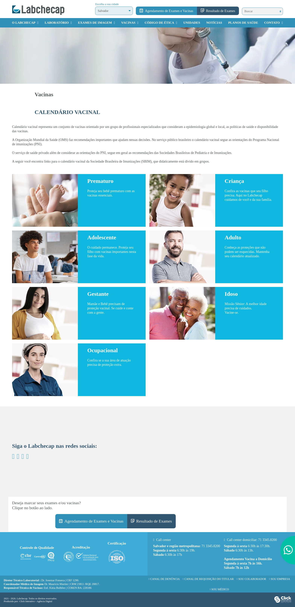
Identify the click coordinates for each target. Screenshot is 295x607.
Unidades (191, 22)
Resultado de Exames (220, 11)
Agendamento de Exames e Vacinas (169, 11)
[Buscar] (280, 11)
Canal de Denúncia (165, 578)
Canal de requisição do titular (209, 578)
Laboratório (57, 22)
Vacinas (128, 22)
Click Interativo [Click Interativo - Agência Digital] (35, 601)
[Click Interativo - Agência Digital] (282, 601)
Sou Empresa (280, 578)
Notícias (214, 22)
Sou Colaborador (252, 578)
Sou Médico (220, 589)
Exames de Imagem (95, 22)
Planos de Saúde (243, 22)
